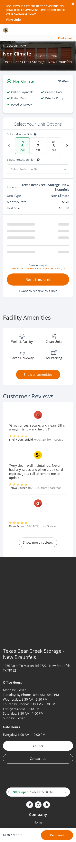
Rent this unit (38, 279)
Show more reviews (38, 542)
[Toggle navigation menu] (69, 29)
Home (38, 822)
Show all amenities (38, 374)
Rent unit (57, 835)
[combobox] (38, 169)
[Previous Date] (9, 145)
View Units (14, 20)
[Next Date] (67, 145)
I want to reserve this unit (38, 291)
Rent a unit (65, 38)
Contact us (38, 758)
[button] (29, 804)
